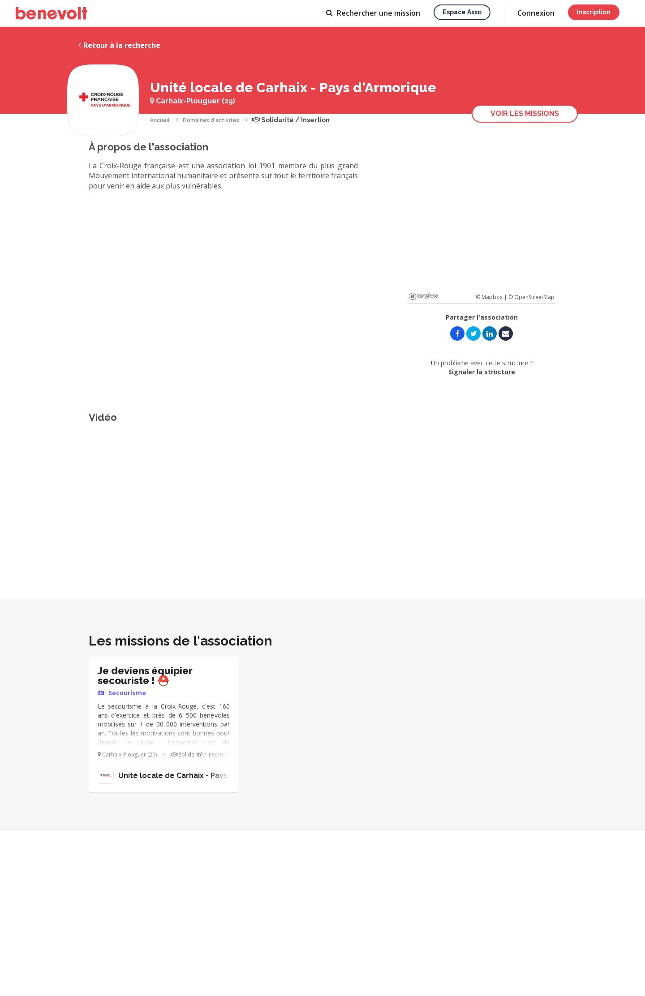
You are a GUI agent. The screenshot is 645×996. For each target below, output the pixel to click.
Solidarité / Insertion (291, 120)
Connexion (536, 13)
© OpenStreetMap (531, 297)
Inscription (594, 12)
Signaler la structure (481, 372)
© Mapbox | (492, 297)
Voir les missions (524, 113)
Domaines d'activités (211, 120)
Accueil (160, 120)
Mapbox (423, 296)
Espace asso (462, 12)
